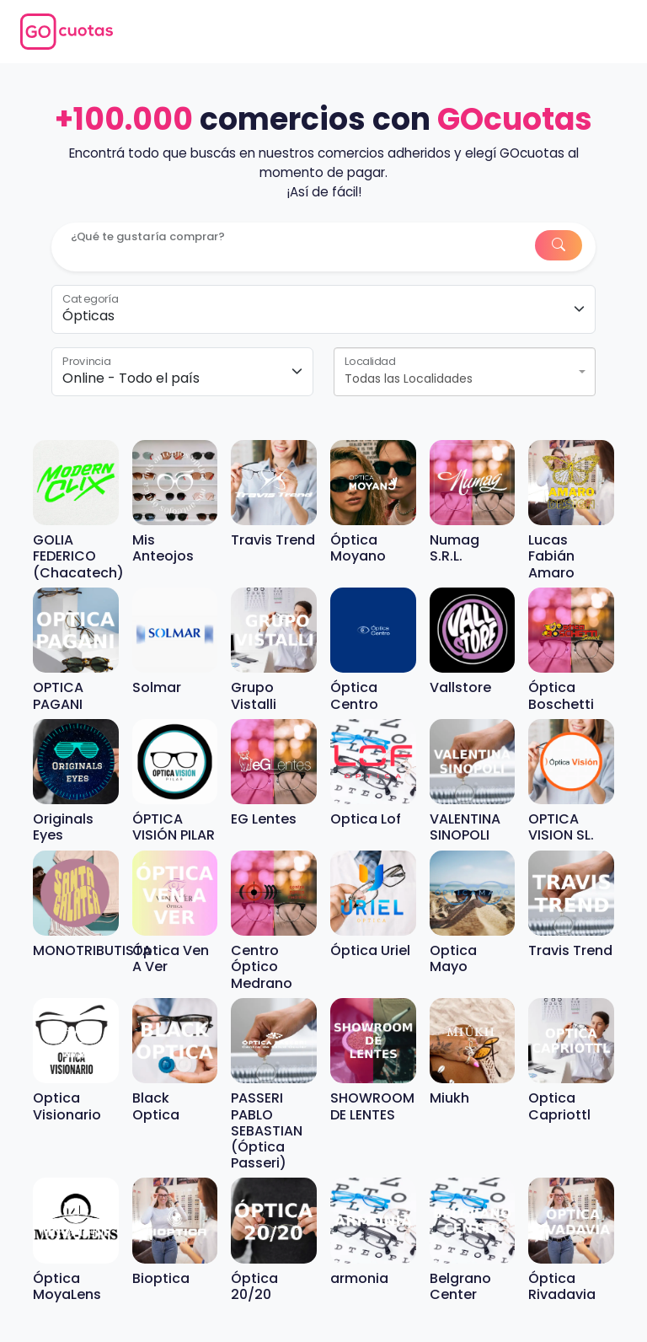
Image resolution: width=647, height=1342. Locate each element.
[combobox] (465, 371)
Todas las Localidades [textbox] (409, 378)
